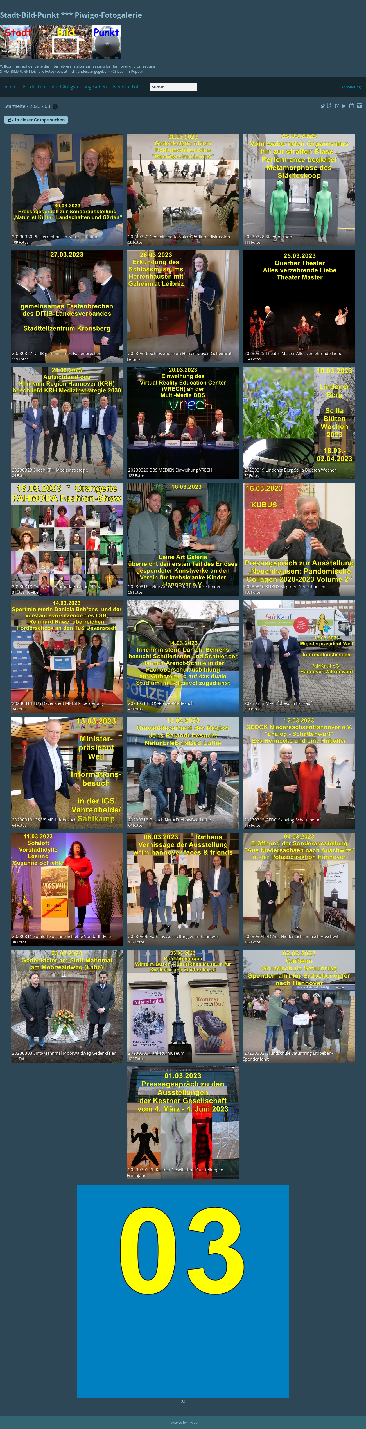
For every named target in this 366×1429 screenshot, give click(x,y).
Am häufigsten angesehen (79, 87)
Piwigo (192, 1422)
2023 (35, 106)
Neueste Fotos (128, 87)
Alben (10, 87)
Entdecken (34, 87)
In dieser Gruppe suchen (40, 120)
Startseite (15, 106)
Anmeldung (351, 87)
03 (47, 106)
